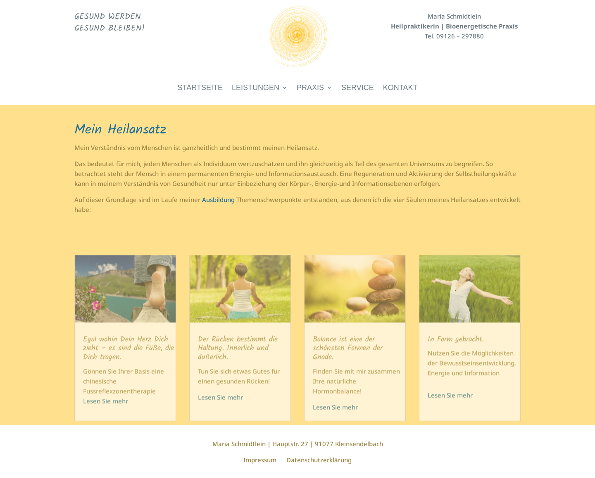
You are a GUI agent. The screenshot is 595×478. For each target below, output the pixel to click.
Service (357, 88)
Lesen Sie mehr (105, 413)
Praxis (310, 88)
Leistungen (255, 88)
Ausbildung (218, 199)
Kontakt (400, 88)
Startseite (200, 88)
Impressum (259, 460)
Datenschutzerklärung (319, 460)
